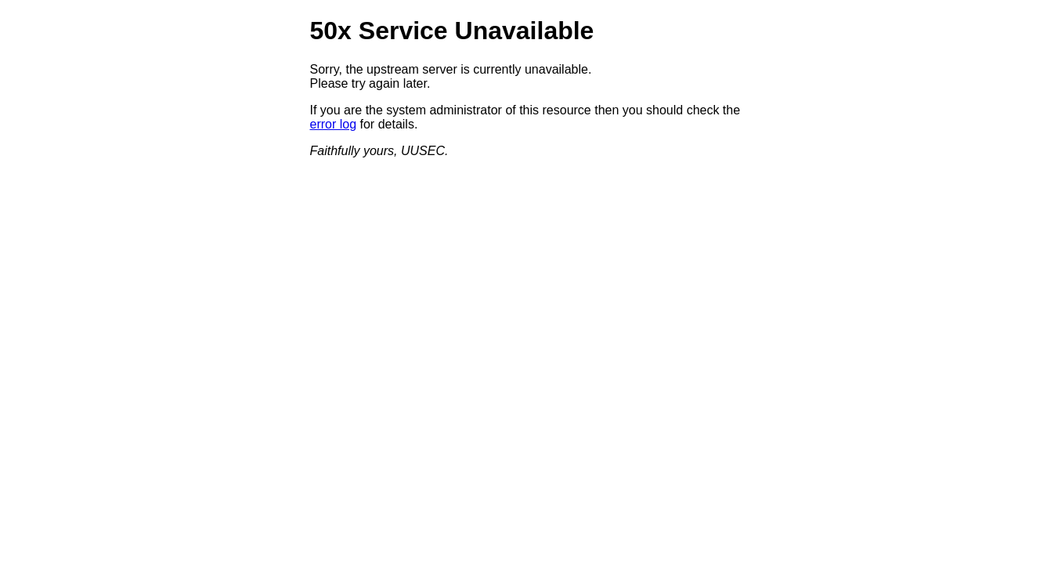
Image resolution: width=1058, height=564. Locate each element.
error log (333, 124)
